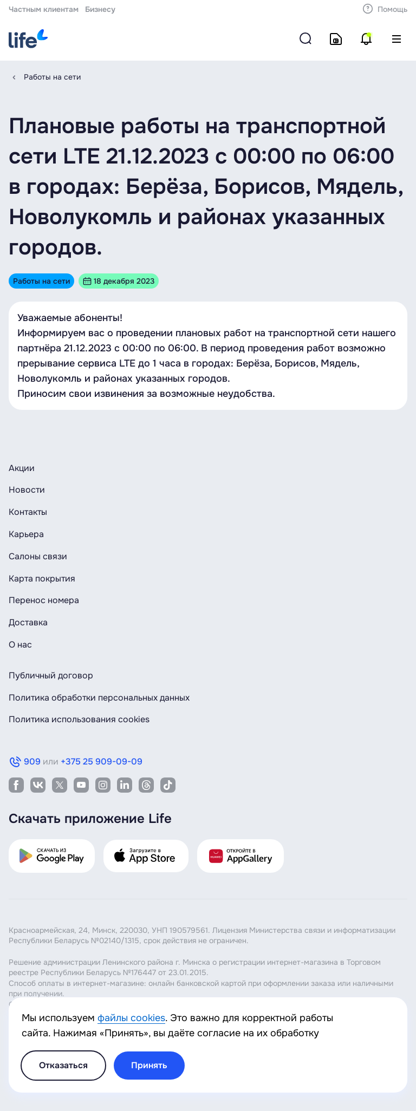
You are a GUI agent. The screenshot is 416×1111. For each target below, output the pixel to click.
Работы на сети (52, 77)
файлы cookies (131, 1018)
